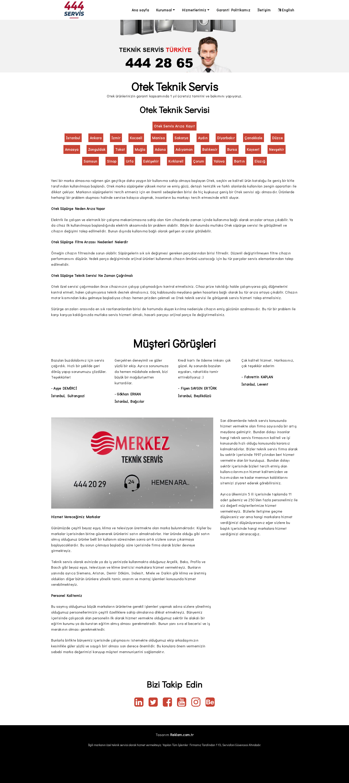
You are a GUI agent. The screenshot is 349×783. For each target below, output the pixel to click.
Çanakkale (253, 137)
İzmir (116, 137)
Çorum (198, 161)
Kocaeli (136, 137)
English (286, 10)
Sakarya (181, 137)
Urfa (130, 161)
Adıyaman (184, 149)
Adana (160, 149)
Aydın (203, 137)
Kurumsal (164, 10)
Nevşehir (276, 149)
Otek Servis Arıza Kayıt (174, 126)
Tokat (120, 149)
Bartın (239, 161)
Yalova (219, 161)
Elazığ (260, 161)
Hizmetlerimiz (194, 10)
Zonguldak (97, 149)
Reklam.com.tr (182, 734)
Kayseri (253, 149)
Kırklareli (176, 161)
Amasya (72, 149)
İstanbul (73, 137)
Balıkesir (209, 149)
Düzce (277, 137)
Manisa (158, 137)
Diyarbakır (226, 137)
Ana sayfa (140, 10)
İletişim (264, 10)
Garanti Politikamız (233, 10)
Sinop (111, 161)
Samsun (90, 161)
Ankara (96, 137)
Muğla (140, 149)
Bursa (232, 149)
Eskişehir (151, 161)
